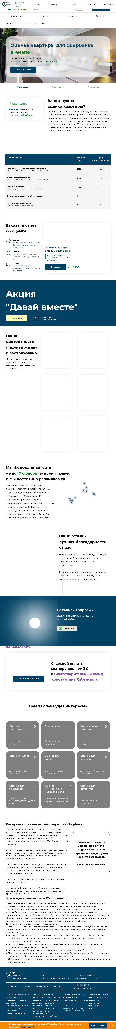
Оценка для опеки (94, 1003)
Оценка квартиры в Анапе (16, 1000)
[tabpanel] (58, 114)
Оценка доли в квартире (15, 1013)
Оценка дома (53, 726)
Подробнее (16, 318)
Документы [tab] (58, 87)
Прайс (26, 986)
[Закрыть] (112, 1025)
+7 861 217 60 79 (101, 4)
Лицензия (74, 16)
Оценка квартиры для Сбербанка (36, 24)
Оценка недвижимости (17, 994)
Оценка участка (19, 756)
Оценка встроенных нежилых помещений (79, 1000)
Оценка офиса (68, 1005)
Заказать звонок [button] (101, 8)
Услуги (45, 16)
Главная (8, 24)
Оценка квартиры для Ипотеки (44, 1003)
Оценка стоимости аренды (73, 1008)
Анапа (80, 9)
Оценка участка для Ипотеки (43, 1008)
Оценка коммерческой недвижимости (55, 788)
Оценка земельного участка (17, 1006)
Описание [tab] (22, 87)
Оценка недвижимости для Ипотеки (46, 997)
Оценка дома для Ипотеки (42, 1006)
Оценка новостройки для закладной (46, 1000)
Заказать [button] (55, 267)
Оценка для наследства (96, 997)
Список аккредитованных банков (45, 1016)
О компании (16, 16)
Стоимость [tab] (93, 87)
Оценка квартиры (13, 998)
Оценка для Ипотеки (42, 994)
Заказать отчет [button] (23, 70)
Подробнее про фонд (28, 678)
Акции (14, 986)
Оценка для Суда (93, 1000)
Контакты (99, 16)
